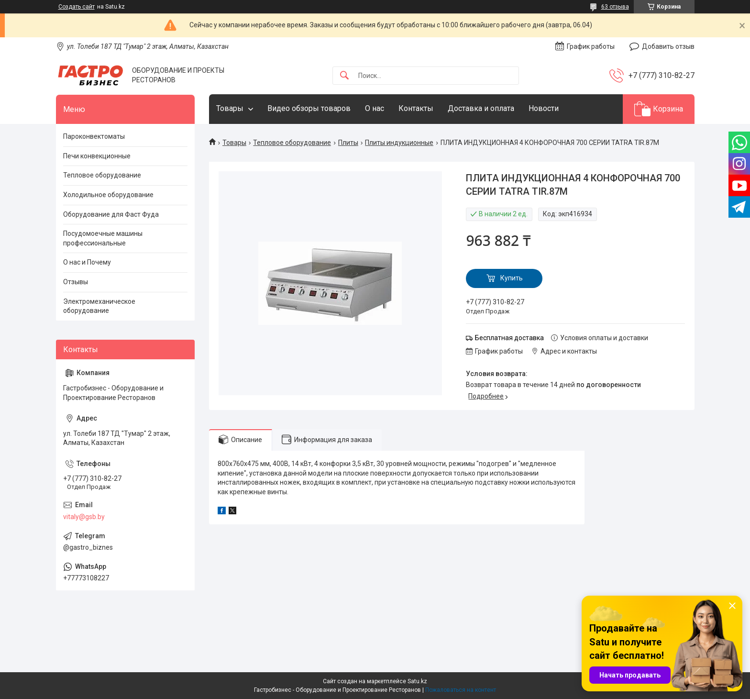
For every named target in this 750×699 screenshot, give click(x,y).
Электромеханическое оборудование (99, 306)
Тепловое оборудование (292, 142)
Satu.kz (417, 681)
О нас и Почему (87, 262)
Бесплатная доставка (509, 338)
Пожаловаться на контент (460, 690)
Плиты (348, 142)
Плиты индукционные (399, 142)
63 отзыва (615, 6)
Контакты (415, 108)
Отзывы (75, 282)
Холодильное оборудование (108, 195)
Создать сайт (76, 6)
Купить (511, 278)
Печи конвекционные (97, 156)
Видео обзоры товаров (309, 108)
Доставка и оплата (481, 108)
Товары (229, 108)
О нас (374, 108)
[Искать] (344, 75)
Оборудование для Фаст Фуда (111, 214)
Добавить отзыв (668, 46)
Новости (544, 108)
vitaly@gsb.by (84, 517)
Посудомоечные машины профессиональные (103, 238)
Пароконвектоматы (94, 136)
